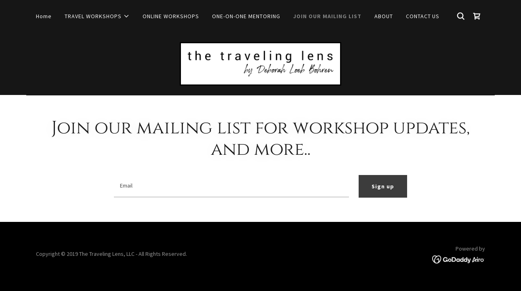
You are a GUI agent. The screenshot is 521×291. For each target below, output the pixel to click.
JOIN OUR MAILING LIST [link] (327, 16)
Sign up (383, 186)
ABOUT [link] (383, 16)
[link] (477, 16)
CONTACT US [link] (423, 16)
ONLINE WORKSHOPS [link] (171, 16)
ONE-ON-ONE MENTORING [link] (246, 16)
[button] (97, 16)
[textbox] (231, 186)
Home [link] (44, 16)
